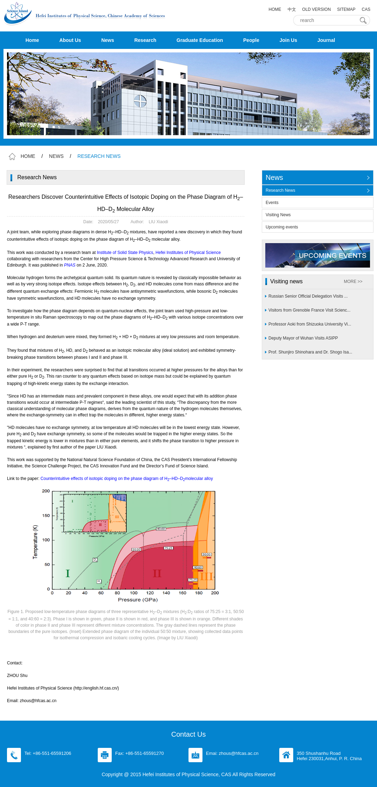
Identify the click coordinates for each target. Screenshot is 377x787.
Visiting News (278, 214)
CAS (366, 9)
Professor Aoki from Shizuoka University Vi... (309, 324)
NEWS (56, 156)
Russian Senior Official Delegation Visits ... (308, 296)
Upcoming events (282, 227)
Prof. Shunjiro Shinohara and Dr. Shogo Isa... (310, 352)
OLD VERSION (316, 9)
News (107, 40)
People (251, 40)
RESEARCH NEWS (99, 156)
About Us (70, 40)
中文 (292, 9)
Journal (326, 40)
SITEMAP (346, 9)
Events (272, 202)
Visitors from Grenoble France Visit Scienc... (309, 310)
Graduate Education (200, 40)
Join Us (288, 40)
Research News (280, 190)
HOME (275, 9)
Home (32, 40)
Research (145, 40)
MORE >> (353, 281)
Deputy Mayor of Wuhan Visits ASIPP (303, 338)
